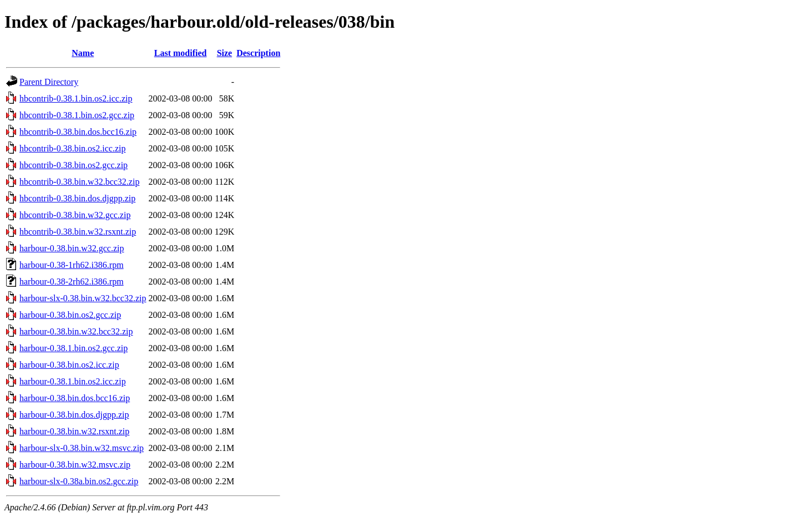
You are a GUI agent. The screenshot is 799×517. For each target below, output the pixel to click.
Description (258, 53)
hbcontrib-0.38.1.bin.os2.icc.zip (76, 98)
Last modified (180, 53)
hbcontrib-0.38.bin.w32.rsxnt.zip (77, 231)
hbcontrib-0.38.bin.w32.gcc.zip (74, 215)
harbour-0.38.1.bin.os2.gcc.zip (73, 348)
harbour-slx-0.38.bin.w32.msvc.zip (81, 448)
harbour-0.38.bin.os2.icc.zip (69, 364)
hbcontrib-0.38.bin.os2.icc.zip (72, 148)
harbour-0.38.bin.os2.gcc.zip (70, 315)
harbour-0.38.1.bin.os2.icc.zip (72, 381)
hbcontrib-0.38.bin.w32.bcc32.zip (79, 181)
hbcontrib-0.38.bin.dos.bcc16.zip (77, 131)
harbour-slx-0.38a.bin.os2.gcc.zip (78, 481)
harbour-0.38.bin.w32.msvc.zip (74, 464)
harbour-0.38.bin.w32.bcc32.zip (76, 331)
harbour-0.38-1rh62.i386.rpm (71, 265)
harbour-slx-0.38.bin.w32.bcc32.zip (82, 298)
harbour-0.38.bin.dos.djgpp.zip (74, 414)
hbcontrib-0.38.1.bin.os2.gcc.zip (76, 115)
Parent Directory (48, 82)
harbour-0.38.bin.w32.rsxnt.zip (74, 431)
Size (224, 53)
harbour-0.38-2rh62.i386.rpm (71, 281)
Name (83, 53)
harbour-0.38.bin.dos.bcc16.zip (74, 398)
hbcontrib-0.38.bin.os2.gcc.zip (73, 165)
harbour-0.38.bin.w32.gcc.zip (71, 248)
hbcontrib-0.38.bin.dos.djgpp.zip (77, 198)
